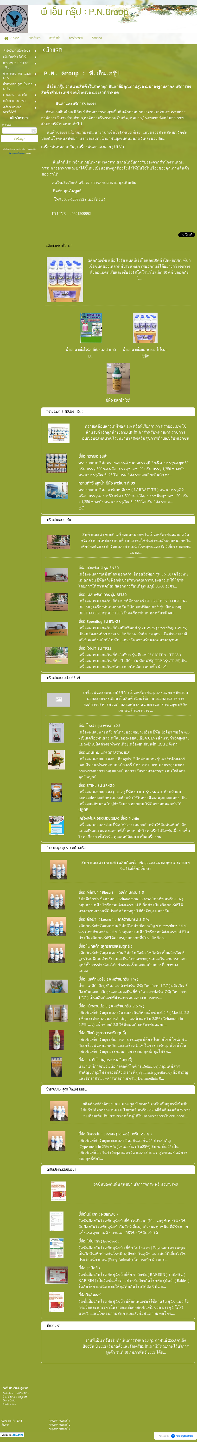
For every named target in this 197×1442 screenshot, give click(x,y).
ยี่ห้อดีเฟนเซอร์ (89, 1295)
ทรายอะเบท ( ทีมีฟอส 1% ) (64, 411)
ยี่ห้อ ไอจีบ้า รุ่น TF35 (94, 648)
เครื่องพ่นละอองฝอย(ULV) (63, 678)
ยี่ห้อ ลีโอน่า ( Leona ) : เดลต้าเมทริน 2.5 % (113, 919)
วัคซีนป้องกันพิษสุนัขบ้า (61, 1169)
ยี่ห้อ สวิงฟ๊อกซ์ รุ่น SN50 (98, 568)
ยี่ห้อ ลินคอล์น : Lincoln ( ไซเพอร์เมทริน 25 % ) (115, 1134)
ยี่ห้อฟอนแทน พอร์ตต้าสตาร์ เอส (104, 753)
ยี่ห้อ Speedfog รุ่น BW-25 (99, 621)
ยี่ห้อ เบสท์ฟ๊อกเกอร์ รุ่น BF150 (102, 595)
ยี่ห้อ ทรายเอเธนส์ (92, 456)
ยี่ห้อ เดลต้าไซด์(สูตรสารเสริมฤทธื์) (105, 1060)
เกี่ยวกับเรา (53, 1325)
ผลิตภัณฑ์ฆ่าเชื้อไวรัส (59, 245)
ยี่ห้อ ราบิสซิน (89, 1268)
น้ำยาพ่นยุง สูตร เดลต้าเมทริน (66, 848)
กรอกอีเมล (6, 125)
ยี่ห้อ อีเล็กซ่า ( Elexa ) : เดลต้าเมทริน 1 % (111, 893)
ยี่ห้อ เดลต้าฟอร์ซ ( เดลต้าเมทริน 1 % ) (108, 979)
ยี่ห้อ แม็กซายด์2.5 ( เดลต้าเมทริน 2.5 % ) (111, 1006)
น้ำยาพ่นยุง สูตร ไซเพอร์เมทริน (66, 1089)
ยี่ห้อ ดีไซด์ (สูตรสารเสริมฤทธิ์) (102, 1033)
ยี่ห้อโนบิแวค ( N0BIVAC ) (98, 1214)
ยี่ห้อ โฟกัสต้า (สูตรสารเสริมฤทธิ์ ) (105, 946)
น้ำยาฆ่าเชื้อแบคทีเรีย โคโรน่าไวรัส (145, 353)
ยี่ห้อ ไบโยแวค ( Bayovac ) (99, 1241)
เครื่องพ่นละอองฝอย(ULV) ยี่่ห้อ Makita (108, 818)
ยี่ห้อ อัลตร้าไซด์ (118, 400)
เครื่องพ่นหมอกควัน (58, 520)
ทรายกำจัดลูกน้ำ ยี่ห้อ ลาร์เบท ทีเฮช (106, 483)
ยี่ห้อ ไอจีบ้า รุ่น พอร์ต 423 (99, 726)
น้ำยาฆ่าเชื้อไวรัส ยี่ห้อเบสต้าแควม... (91, 353)
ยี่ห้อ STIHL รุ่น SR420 (96, 785)
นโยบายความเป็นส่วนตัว (17, 153)
